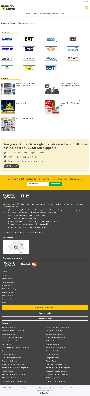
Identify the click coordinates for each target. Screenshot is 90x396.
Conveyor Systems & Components (13, 341)
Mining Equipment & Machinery (56, 337)
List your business (45, 307)
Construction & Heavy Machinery (12, 337)
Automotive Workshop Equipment (13, 331)
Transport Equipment (52, 358)
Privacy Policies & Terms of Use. (43, 388)
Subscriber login (45, 318)
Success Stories (7, 299)
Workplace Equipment (53, 378)
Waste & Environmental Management (58, 368)
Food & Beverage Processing (11, 358)
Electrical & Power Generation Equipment (15, 348)
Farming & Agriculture (9, 354)
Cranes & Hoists (7, 344)
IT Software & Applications (10, 378)
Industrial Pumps (7, 371)
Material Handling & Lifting (54, 331)
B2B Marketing (7, 285)
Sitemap (4, 302)
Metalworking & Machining (54, 334)
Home (4, 275)
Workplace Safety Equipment (55, 381)
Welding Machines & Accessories (56, 371)
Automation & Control (9, 327)
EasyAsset (25, 227)
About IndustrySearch (9, 282)
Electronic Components (9, 351)
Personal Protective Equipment (56, 348)
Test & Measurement (52, 354)
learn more (11, 166)
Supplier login (45, 313)
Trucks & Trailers (51, 361)
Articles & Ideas (7, 279)
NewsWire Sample (8, 292)
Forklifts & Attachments (9, 361)
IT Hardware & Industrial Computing (13, 375)
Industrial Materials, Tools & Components (15, 368)
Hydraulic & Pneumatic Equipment (13, 364)
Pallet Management (52, 344)
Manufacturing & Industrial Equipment (58, 327)
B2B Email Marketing (9, 289)
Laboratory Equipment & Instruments (14, 381)
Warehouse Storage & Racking (56, 364)
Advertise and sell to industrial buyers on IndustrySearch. (24, 233)
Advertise (86, 2)
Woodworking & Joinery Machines (57, 375)
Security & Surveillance (53, 351)
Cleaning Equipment (8, 334)
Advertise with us (7, 295)
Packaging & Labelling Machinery (57, 341)
